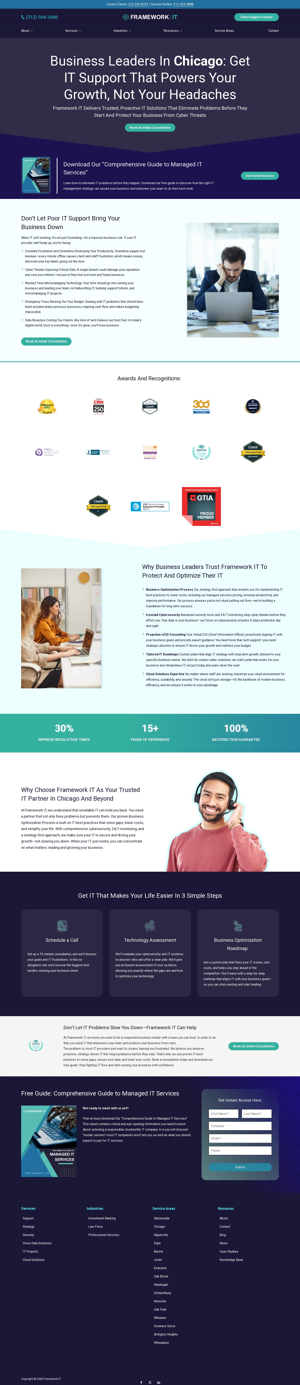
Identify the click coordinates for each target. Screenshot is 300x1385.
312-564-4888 (183, 4)
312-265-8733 (138, 4)
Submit (240, 1167)
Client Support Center (256, 17)
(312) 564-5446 (42, 17)
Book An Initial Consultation (150, 127)
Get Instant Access (260, 176)
